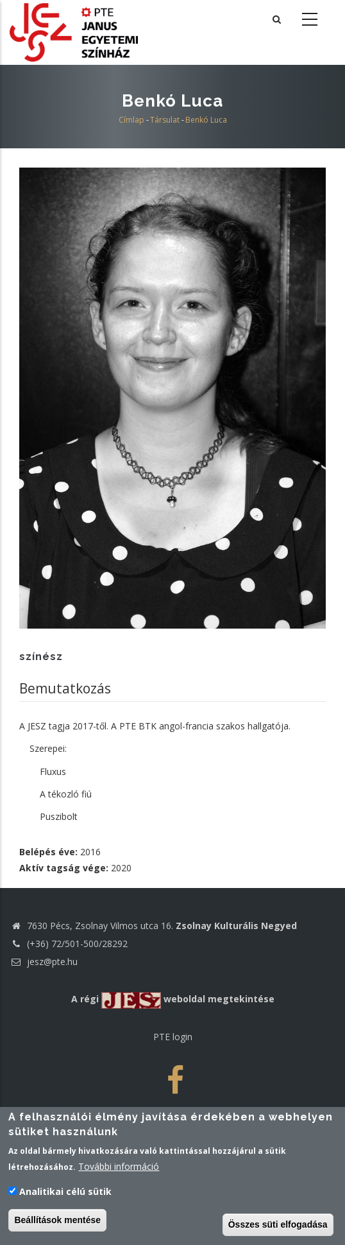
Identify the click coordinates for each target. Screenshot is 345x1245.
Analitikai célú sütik (65, 1193)
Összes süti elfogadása (278, 1226)
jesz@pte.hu (44, 961)
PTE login (172, 1037)
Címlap (131, 119)
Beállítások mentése (57, 1221)
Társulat (165, 119)
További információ (118, 1168)
